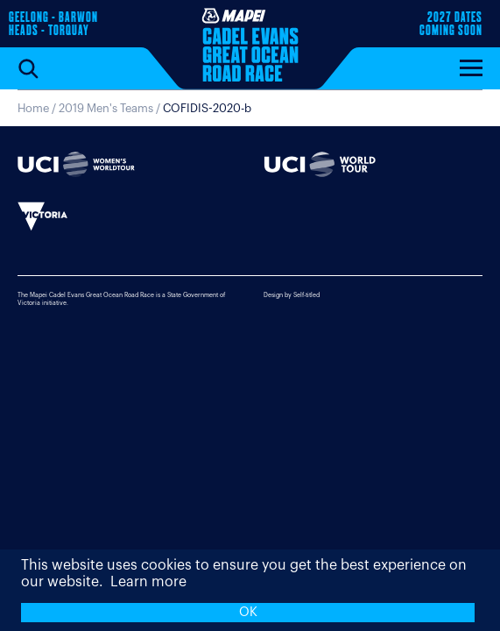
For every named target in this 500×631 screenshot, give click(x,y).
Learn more (148, 582)
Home (33, 108)
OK (248, 612)
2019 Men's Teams (106, 108)
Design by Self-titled (292, 295)
